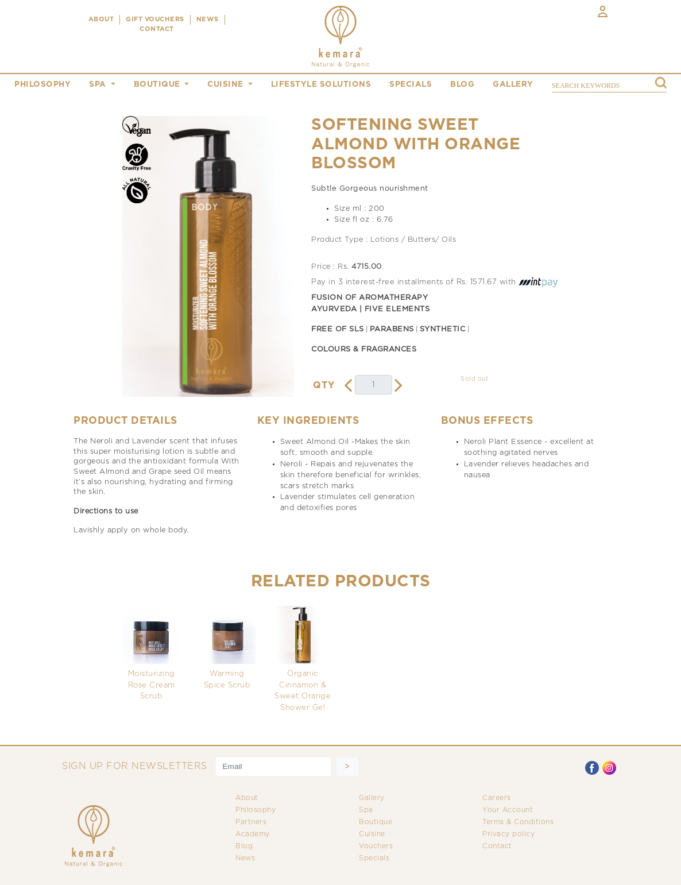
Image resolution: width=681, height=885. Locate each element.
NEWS (207, 19)
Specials (374, 858)
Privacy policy (508, 834)
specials (410, 84)
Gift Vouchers (155, 19)
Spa (366, 810)
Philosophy (255, 810)
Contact (497, 846)
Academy (252, 834)
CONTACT (157, 29)
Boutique (375, 822)
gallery (513, 84)
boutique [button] (158, 84)
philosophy (42, 84)
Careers (496, 798)
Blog (244, 846)
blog (462, 84)
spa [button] (99, 84)
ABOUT (101, 19)
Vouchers (376, 846)
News (245, 858)
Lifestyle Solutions (321, 84)
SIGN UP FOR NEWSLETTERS (134, 766)
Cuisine (372, 834)
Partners (250, 822)
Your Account (507, 810)
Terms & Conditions (518, 822)
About (246, 798)
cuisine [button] (226, 84)
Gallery (372, 798)
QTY (324, 385)
